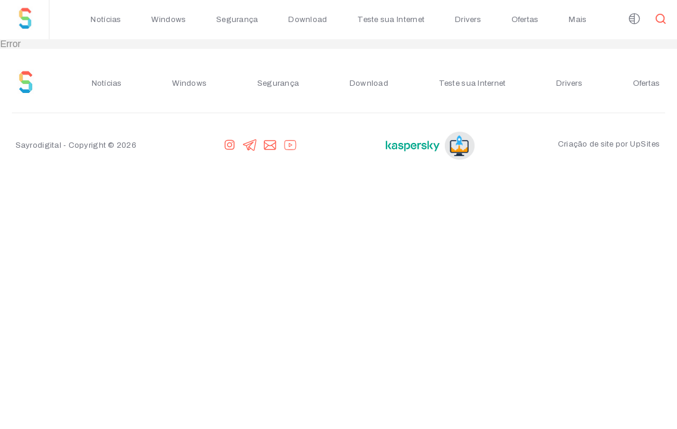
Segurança (237, 19)
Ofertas (525, 19)
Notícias (106, 19)
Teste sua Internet (391, 19)
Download (307, 19)
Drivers (468, 19)
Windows (168, 19)
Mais (577, 19)
